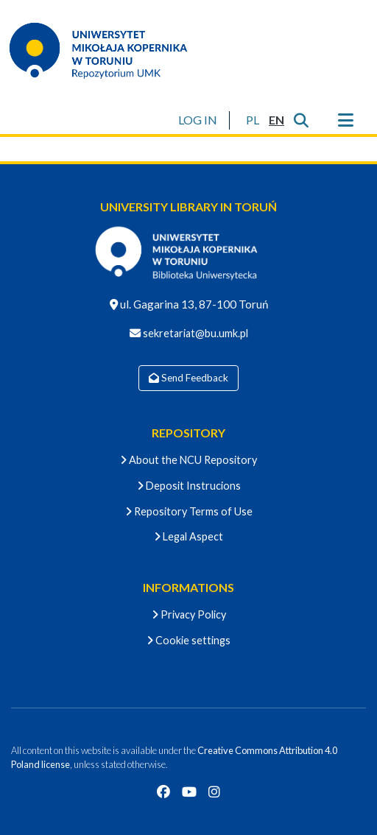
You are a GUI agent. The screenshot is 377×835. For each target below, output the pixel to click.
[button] (252, 120)
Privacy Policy (189, 614)
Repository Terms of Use (189, 511)
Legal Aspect (188, 536)
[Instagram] (214, 791)
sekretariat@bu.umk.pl (194, 333)
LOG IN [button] (198, 120)
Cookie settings (188, 640)
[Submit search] (301, 120)
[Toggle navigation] (345, 120)
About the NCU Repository (188, 460)
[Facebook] (163, 791)
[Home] (107, 50)
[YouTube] (189, 791)
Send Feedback (188, 378)
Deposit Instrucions (189, 485)
